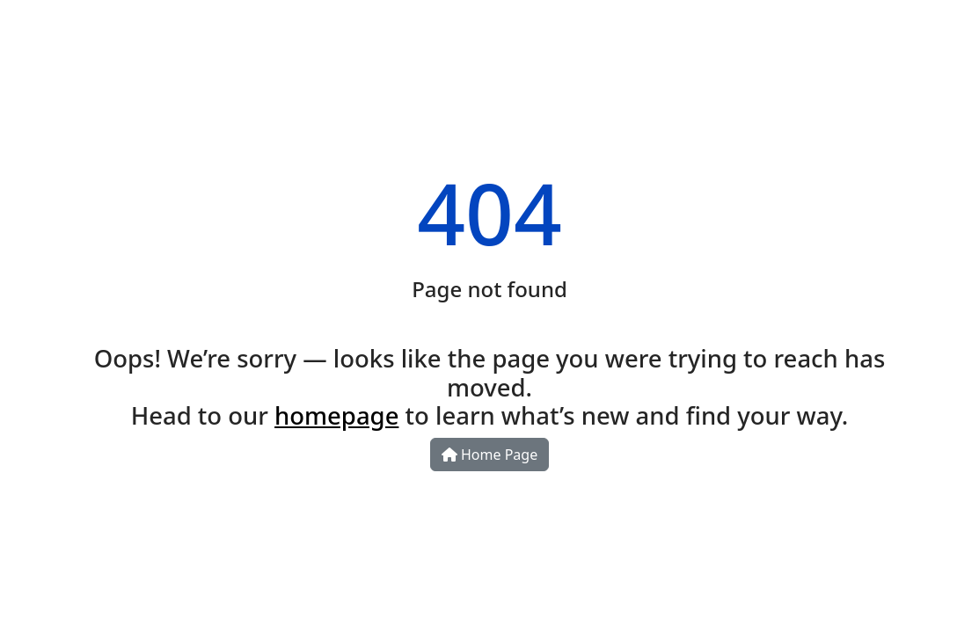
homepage (336, 415)
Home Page (489, 454)
